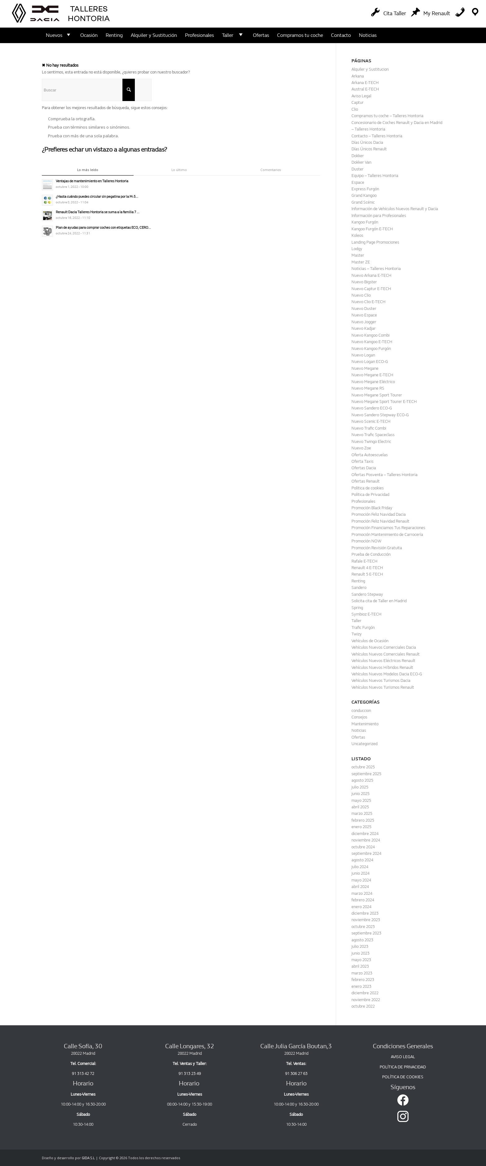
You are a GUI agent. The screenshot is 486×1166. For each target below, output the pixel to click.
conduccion (361, 710)
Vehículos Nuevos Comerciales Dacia (383, 647)
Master (357, 255)
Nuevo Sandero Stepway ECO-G (380, 415)
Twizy (356, 634)
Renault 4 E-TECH (367, 567)
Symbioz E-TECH (366, 614)
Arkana (357, 76)
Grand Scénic (363, 202)
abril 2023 (360, 966)
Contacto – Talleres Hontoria (376, 136)
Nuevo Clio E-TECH (368, 301)
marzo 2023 (361, 973)
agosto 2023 (362, 940)
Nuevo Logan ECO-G (369, 361)
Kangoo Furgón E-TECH (372, 229)
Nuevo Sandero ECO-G (371, 408)
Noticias (358, 730)
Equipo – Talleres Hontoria (374, 175)
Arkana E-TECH (365, 82)
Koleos (357, 235)
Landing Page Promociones (375, 242)
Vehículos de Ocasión (369, 640)
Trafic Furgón (363, 627)
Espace (357, 182)
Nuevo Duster (363, 308)
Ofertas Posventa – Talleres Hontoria (384, 474)
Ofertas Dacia (363, 468)
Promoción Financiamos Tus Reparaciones (388, 527)
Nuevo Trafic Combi (368, 428)
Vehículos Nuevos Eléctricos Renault (383, 660)
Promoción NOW (366, 541)
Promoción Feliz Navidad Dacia (378, 514)
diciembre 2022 (364, 993)
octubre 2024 (363, 847)
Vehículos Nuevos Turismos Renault (382, 687)
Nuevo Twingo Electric (371, 441)
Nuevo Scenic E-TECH (371, 421)
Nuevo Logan (363, 355)
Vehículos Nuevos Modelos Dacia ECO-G (386, 674)
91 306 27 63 (296, 1073)
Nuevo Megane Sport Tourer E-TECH (384, 401)
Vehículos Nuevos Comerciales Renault (385, 654)
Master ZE (360, 262)
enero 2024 (361, 906)
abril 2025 (360, 807)
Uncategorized (364, 743)
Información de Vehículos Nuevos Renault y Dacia (394, 208)
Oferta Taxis (362, 461)
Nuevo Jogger (363, 322)
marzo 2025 (361, 813)
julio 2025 (359, 787)
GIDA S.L (88, 1158)
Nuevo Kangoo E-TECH (371, 341)
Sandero (358, 587)
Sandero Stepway (367, 594)
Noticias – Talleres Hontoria (376, 268)
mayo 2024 (361, 880)
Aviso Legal (361, 96)
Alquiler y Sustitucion (370, 69)
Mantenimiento (364, 724)
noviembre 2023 (365, 919)
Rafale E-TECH (364, 561)
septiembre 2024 (366, 853)
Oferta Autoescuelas (369, 455)
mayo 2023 (361, 959)
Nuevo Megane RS (367, 388)
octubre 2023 (363, 926)
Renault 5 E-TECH (367, 574)
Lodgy (356, 248)
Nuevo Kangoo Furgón (371, 348)
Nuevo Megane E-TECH (372, 375)
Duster (357, 169)
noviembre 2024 (365, 840)
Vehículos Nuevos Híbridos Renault (382, 667)
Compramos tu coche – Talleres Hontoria (387, 115)
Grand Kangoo (364, 195)
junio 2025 (360, 793)
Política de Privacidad (370, 494)
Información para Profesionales (378, 215)
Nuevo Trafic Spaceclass (373, 434)
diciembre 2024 (364, 833)
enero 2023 (361, 986)
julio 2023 (359, 946)
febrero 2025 (362, 820)
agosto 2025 (362, 780)
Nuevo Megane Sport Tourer (376, 395)
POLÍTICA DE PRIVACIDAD (403, 1067)
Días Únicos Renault (369, 149)
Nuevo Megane (364, 368)
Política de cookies (367, 488)
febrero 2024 (362, 900)
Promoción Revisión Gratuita (376, 547)
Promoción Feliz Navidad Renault (380, 521)
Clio (354, 109)
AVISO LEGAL (403, 1056)
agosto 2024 (362, 860)
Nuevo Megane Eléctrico (373, 381)
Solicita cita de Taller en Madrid (379, 600)
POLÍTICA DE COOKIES (402, 1077)
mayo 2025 (361, 800)
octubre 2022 (363, 1006)
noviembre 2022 (365, 999)
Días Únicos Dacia (367, 142)
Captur (357, 102)
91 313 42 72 (83, 1073)
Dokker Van (361, 162)
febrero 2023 (362, 979)
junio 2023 (360, 953)
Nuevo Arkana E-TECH (371, 275)
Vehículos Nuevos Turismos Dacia (380, 680)
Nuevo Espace (364, 315)
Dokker (357, 155)
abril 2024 (360, 886)
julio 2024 (359, 866)
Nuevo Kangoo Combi (370, 335)
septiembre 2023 (366, 933)
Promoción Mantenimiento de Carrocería (387, 534)
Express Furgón (365, 189)
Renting (358, 581)
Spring (357, 607)
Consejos (359, 717)
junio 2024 (360, 873)
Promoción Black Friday (371, 508)
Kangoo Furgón (364, 222)
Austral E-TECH (365, 89)
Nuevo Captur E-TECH (371, 288)
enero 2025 (361, 826)
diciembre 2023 (364, 913)
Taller (356, 620)
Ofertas (358, 737)
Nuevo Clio (361, 295)
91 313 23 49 (190, 1073)
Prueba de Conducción (371, 554)
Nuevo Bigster (364, 282)
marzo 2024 (361, 893)
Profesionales (363, 501)
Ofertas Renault (365, 481)
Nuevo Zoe (361, 448)
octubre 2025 (363, 767)
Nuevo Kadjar (363, 328)
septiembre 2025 (366, 773)
